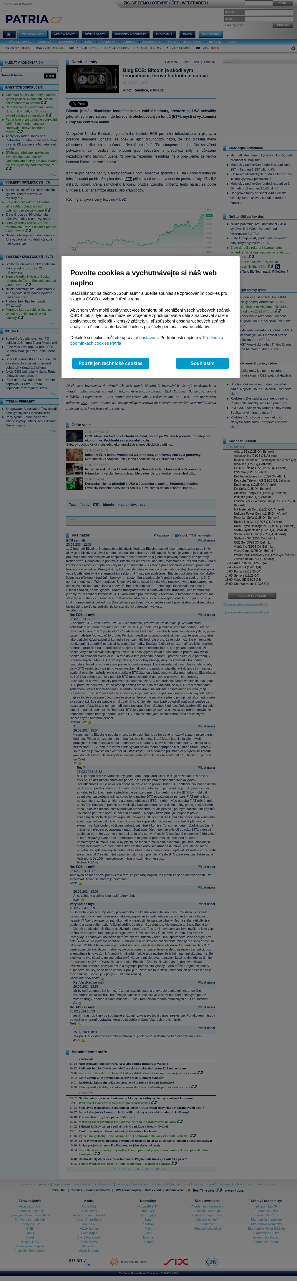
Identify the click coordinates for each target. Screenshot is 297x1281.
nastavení (148, 337)
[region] (151, 317)
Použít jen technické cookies (111, 363)
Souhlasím (203, 363)
